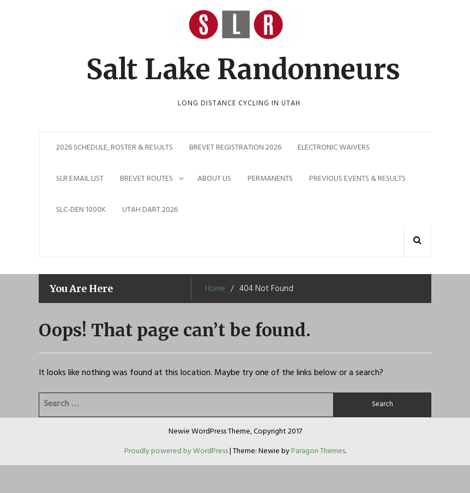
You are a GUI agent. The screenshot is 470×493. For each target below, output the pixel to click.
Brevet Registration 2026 (235, 147)
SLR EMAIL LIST (80, 179)
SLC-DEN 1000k (81, 210)
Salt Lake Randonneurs (243, 69)
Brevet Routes (146, 179)
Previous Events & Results (357, 179)
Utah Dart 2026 (150, 210)
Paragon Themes (318, 451)
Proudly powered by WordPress (177, 451)
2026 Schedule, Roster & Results (114, 147)
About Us (214, 179)
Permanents (270, 179)
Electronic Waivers (334, 147)
